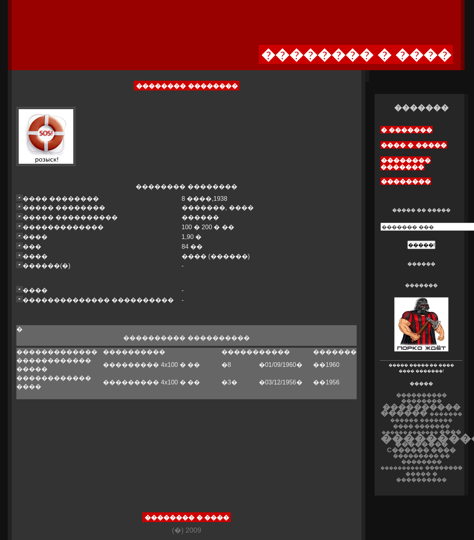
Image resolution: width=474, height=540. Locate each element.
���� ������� (421, 426)
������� (436, 420)
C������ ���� (421, 449)
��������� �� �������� (421, 459)
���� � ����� (414, 145)
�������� (406, 181)
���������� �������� (421, 398)
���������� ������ (420, 409)
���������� (401, 468)
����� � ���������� (421, 477)
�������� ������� (405, 163)
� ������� (406, 130)
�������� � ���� (187, 517)
